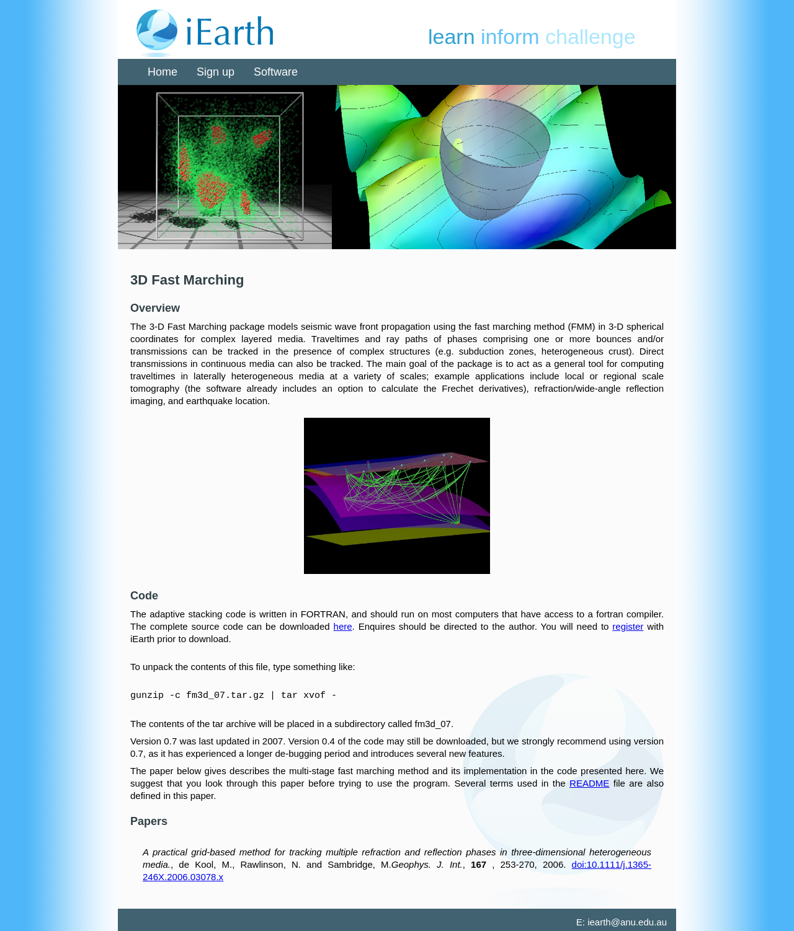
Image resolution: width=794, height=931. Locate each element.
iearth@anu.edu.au (627, 921)
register (627, 626)
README (589, 782)
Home (162, 72)
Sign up (215, 72)
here (343, 626)
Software (276, 72)
